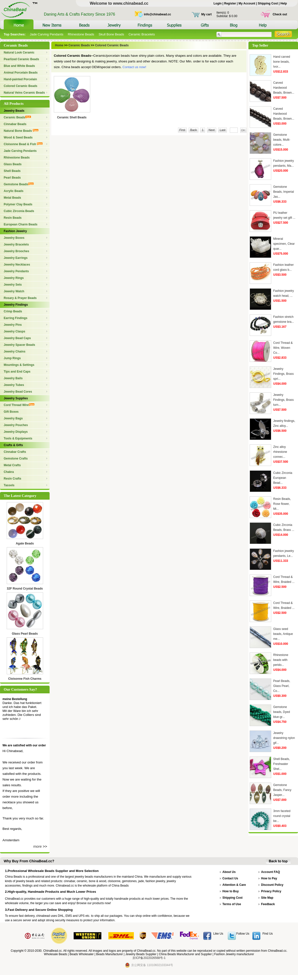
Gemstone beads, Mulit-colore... (281, 139)
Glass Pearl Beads (25, 633)
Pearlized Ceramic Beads (21, 59)
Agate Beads (25, 543)
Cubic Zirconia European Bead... (282, 478)
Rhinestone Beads (81, 34)
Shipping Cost (268, 3)
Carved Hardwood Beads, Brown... (283, 87)
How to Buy (230, 891)
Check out (280, 14)
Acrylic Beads (13, 191)
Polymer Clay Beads (18, 204)
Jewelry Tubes (14, 385)
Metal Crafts (12, 465)
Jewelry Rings (14, 278)
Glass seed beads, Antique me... (283, 634)
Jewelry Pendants (16, 271)
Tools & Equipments (18, 438)
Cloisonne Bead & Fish (23, 144)
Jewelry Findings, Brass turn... (283, 399)
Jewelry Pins (13, 324)
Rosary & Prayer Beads (20, 298)
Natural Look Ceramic (19, 52)
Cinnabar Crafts (15, 452)
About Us (229, 872)
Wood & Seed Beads (18, 137)
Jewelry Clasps (14, 331)
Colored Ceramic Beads (20, 86)
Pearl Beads (12, 177)
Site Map (267, 897)
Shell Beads (12, 171)
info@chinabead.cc (157, 14)
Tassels (9, 485)
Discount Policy (272, 885)
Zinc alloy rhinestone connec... (280, 452)
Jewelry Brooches (16, 251)
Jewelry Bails (13, 378)
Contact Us (230, 878)
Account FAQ (270, 872)
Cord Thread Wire (19, 405)
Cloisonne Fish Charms (24, 678)
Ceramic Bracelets (141, 34)
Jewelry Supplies (16, 398)
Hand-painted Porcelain (20, 79)
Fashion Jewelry (15, 231)
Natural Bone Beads (21, 131)
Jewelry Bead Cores (18, 391)
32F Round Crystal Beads (25, 588)
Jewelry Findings (16, 304)
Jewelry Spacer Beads (19, 345)
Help (283, 3)
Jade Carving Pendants (46, 34)
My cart (206, 14)
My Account (246, 3)
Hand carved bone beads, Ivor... (281, 61)
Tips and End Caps (17, 371)
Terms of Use (231, 904)
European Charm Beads (20, 224)
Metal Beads (12, 197)
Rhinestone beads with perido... (280, 660)
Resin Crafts (12, 478)
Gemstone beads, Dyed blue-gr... (281, 712)
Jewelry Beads (14, 110)
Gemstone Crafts (16, 458)
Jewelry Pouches (16, 425)
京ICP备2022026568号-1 (148, 958)
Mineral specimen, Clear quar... (284, 243)
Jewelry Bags (13, 418)
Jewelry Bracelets (16, 244)
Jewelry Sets (13, 284)
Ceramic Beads (17, 117)
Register (230, 3)
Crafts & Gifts (13, 445)
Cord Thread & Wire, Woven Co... (283, 347)
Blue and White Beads (19, 66)
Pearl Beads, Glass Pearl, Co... (281, 686)
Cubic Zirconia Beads (19, 211)
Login (217, 3)
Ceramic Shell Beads (72, 117)
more (37, 846)
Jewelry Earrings (16, 258)
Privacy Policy (271, 891)
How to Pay (269, 878)
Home (59, 45)
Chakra (9, 472)
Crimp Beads (13, 311)
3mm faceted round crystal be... (281, 816)
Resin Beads (13, 217)
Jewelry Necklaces (17, 264)
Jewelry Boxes (14, 238)
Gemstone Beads (19, 184)
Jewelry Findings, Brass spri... (283, 373)
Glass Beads (13, 164)
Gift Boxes (11, 411)
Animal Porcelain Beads (21, 72)
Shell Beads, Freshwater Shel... (281, 764)
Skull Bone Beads (111, 34)
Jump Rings (12, 358)
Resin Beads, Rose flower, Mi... (282, 504)
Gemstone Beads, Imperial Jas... (283, 191)
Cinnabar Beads (15, 124)
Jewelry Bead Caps (17, 338)
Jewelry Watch (14, 291)
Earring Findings (15, 318)
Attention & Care (234, 885)
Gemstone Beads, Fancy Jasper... (282, 790)
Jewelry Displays (16, 431)
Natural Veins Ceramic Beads (24, 92)
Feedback (268, 904)
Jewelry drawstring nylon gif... (284, 738)
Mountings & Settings (19, 365)
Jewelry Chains (14, 351)
